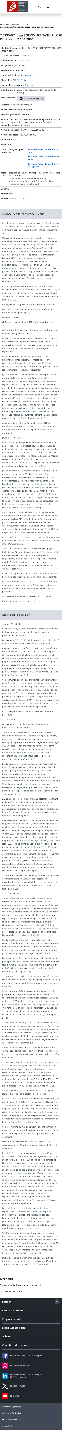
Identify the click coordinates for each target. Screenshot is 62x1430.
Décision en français (31, 98)
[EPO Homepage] (17, 7)
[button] (31, 214)
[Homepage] (1, 24)
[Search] (39, 6)
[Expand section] (57, 1301)
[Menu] (48, 6)
